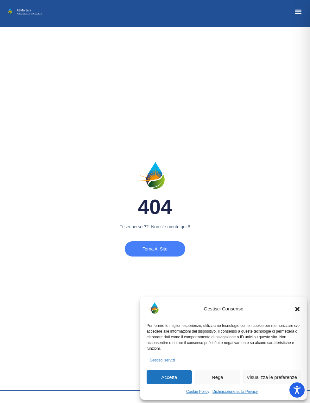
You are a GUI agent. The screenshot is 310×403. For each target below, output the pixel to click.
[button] (297, 309)
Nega (217, 377)
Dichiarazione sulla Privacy (235, 391)
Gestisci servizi (162, 360)
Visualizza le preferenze (272, 377)
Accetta (169, 377)
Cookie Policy (197, 391)
